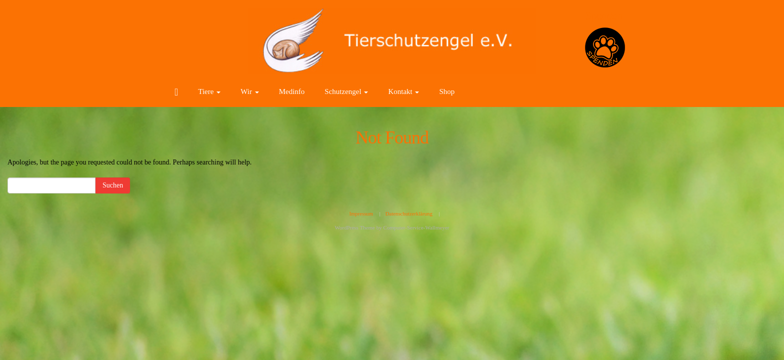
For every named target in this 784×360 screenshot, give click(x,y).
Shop (446, 92)
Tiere (209, 92)
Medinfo (292, 92)
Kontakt (403, 92)
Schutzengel (346, 92)
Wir (249, 92)
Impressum (361, 213)
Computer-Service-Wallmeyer (416, 227)
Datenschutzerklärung (409, 213)
